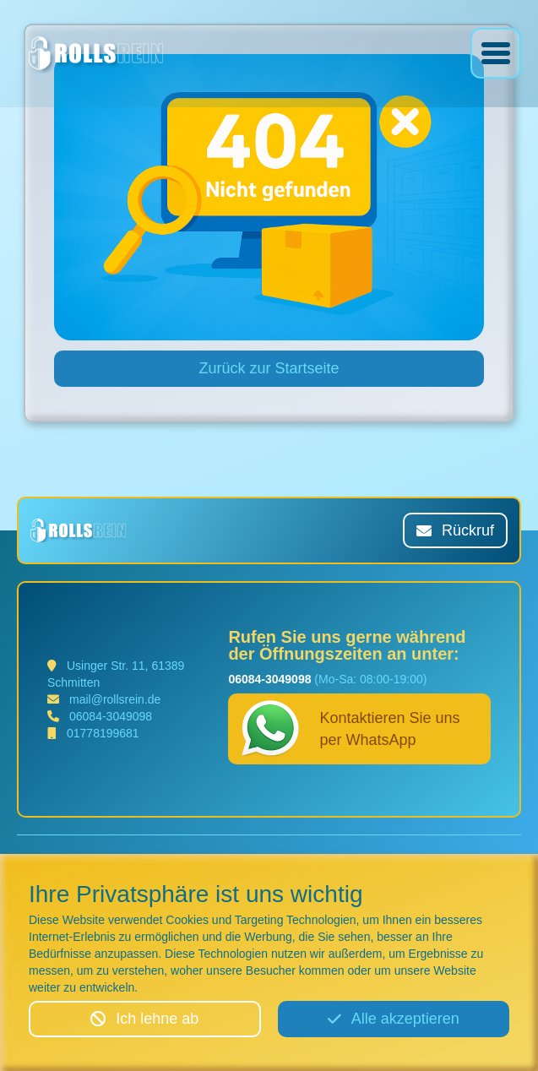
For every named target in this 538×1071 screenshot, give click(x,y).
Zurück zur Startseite (268, 368)
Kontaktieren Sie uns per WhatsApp (350, 729)
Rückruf (455, 530)
